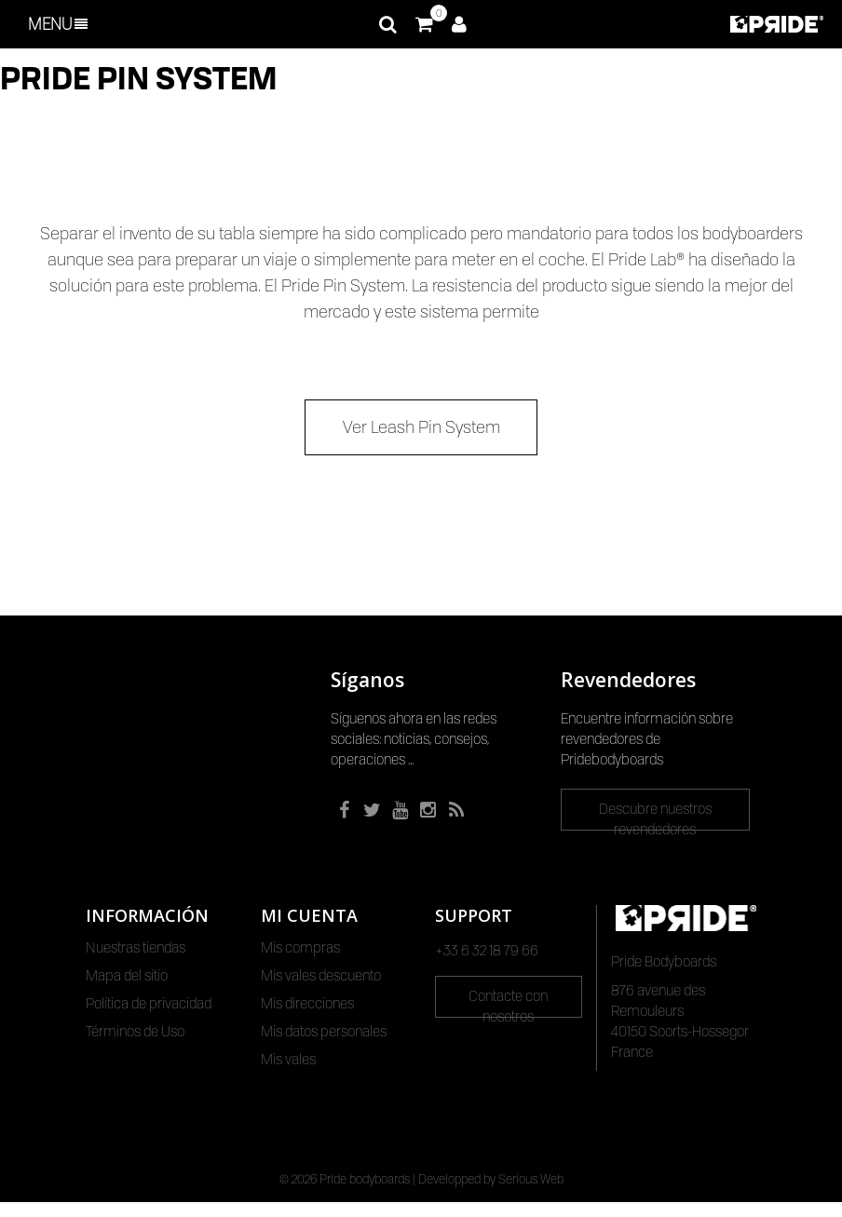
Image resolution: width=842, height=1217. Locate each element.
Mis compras (300, 948)
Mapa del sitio (127, 975)
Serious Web (531, 1193)
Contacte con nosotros (508, 1003)
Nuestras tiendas (135, 948)
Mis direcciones (307, 1003)
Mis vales (288, 1059)
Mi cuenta (309, 915)
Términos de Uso (135, 1031)
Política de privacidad (148, 1003)
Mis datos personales (324, 1031)
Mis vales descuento (321, 975)
